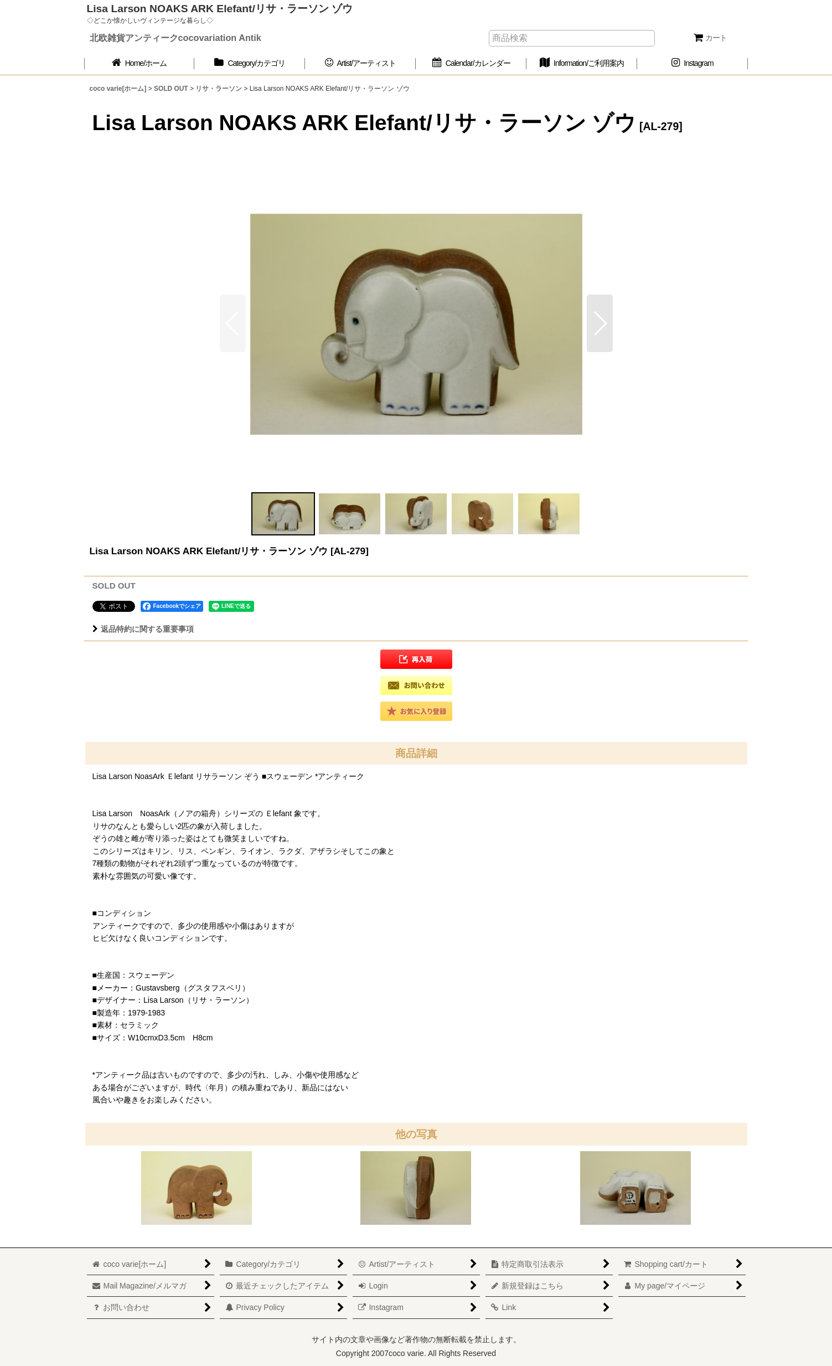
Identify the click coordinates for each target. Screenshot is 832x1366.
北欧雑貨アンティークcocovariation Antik (175, 38)
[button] (600, 323)
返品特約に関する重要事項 (143, 629)
